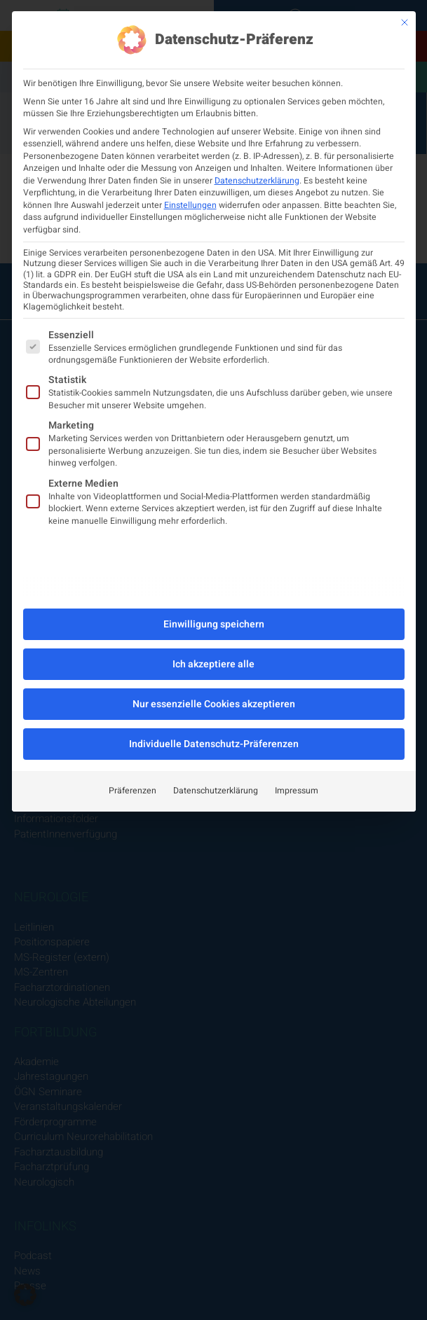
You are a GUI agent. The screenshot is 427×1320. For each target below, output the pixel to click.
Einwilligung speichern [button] (213, 624)
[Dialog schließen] (404, 22)
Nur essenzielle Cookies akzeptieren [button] (214, 704)
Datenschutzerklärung (257, 180)
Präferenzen (132, 790)
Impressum (296, 790)
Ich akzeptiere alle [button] (213, 664)
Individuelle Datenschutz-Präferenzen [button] (214, 744)
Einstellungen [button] (190, 205)
